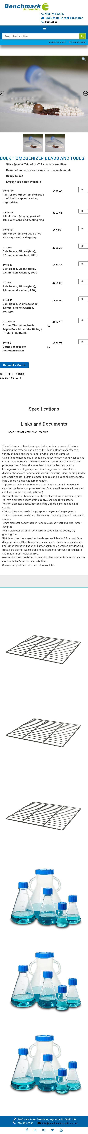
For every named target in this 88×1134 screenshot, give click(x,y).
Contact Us (51, 22)
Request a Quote (14, 365)
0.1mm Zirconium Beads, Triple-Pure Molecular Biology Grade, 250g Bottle (22, 329)
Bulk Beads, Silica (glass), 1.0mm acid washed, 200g (19, 288)
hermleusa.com (77, 42)
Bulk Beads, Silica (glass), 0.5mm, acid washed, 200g (20, 270)
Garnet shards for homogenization (14, 348)
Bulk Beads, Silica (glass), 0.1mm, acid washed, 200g (20, 253)
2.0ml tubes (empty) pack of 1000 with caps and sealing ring (23, 218)
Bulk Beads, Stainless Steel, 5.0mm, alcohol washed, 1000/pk (21, 307)
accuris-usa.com (57, 42)
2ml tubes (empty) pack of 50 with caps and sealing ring (22, 235)
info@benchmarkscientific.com (57, 1123)
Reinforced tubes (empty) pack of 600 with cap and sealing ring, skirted (23, 198)
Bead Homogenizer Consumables (28, 432)
